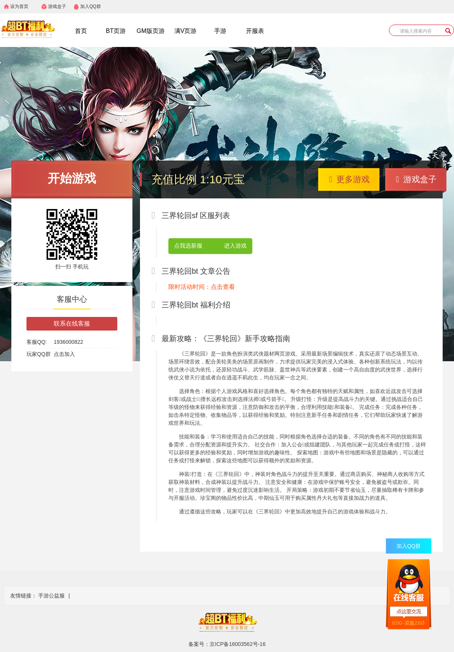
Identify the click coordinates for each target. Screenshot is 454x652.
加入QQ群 (90, 6)
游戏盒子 (57, 6)
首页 (81, 31)
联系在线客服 (72, 323)
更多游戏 (349, 179)
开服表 (255, 31)
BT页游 (116, 31)
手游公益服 (51, 596)
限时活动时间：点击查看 (201, 287)
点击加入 (64, 354)
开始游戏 (72, 178)
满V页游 (185, 31)
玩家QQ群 (38, 354)
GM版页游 (151, 31)
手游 (220, 31)
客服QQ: (36, 342)
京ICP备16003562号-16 (238, 644)
